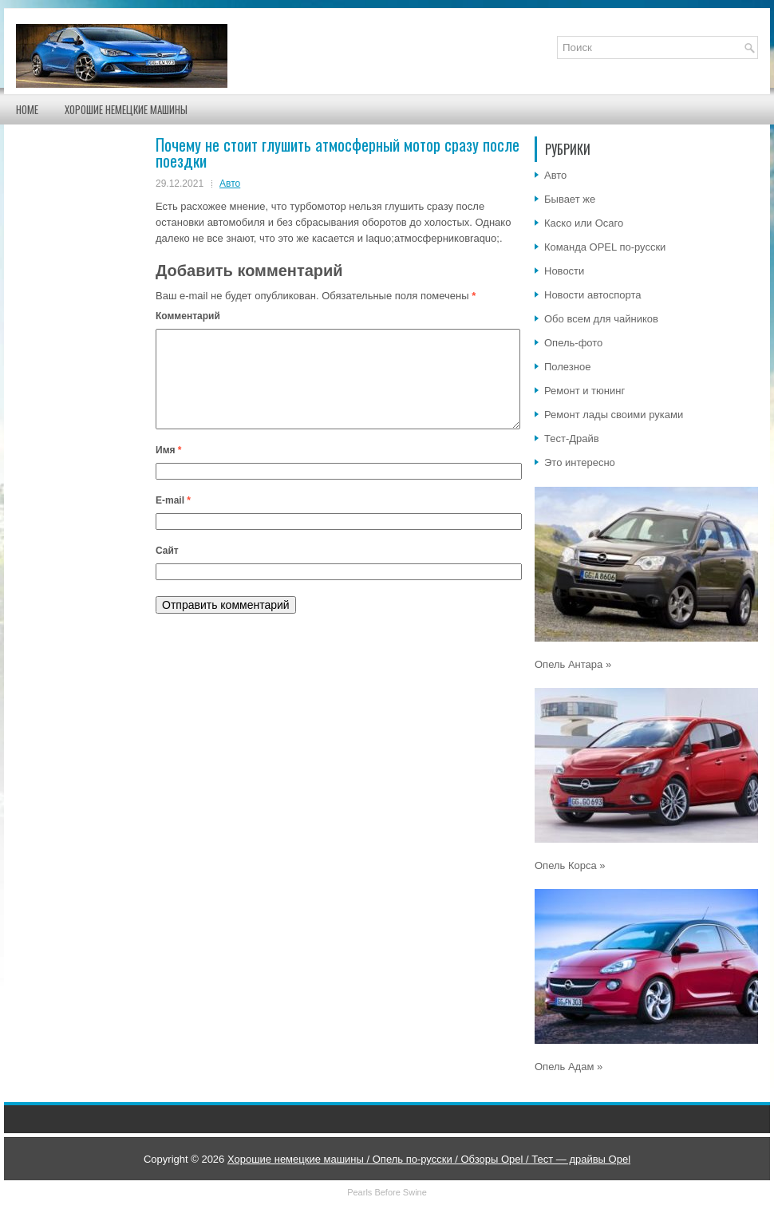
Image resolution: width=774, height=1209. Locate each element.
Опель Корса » (570, 865)
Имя (169, 469)
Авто (229, 183)
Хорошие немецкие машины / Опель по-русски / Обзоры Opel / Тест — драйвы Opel (428, 1159)
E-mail (173, 519)
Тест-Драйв (571, 438)
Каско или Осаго (583, 223)
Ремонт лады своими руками (613, 415)
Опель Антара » (573, 664)
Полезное (567, 367)
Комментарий (188, 316)
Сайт (167, 569)
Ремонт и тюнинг (584, 391)
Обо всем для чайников (601, 319)
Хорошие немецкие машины (126, 109)
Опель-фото (573, 343)
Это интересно (579, 462)
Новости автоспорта (593, 295)
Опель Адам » (568, 1067)
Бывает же (569, 199)
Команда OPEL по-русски (604, 247)
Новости (564, 271)
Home (27, 109)
